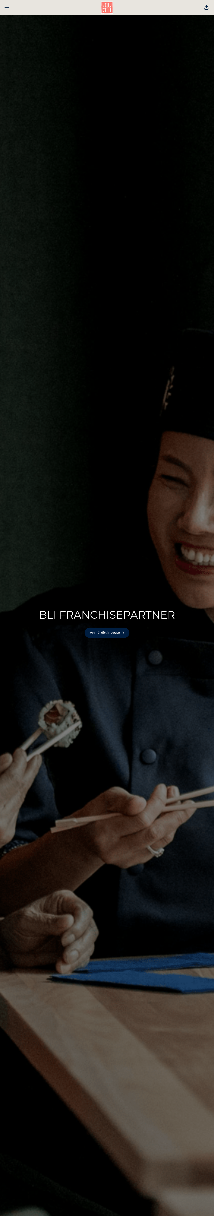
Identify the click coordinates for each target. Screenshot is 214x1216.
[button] (206, 7)
